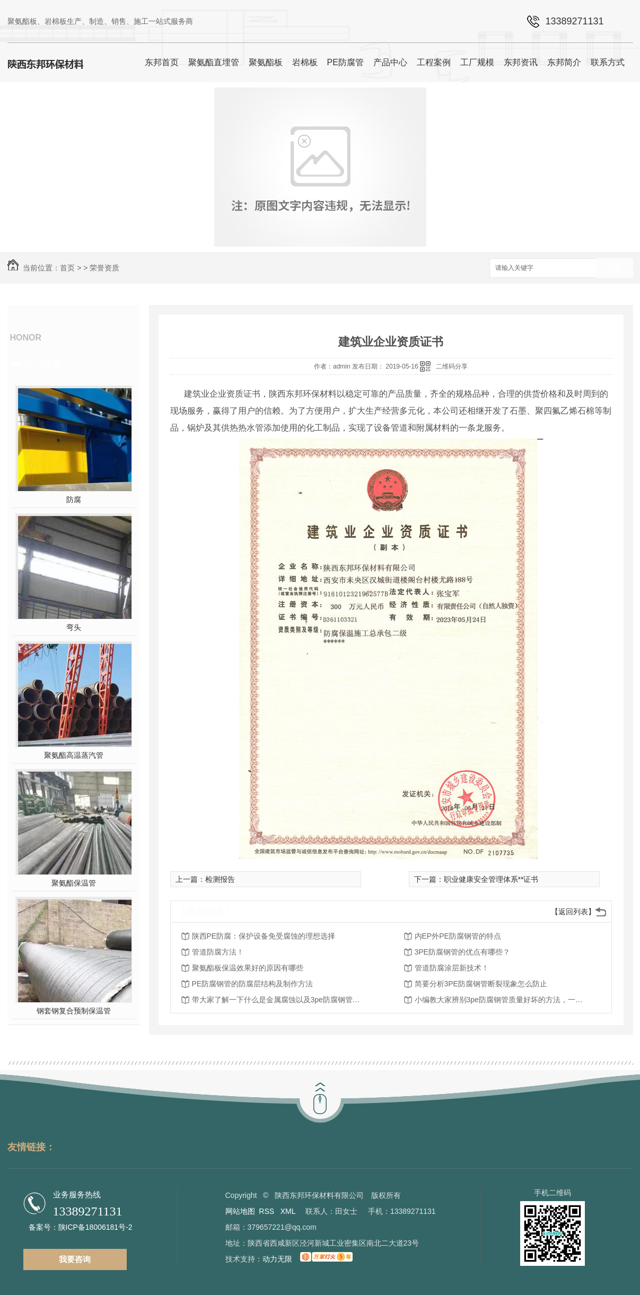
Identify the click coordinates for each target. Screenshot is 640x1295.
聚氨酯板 (266, 62)
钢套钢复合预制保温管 (74, 1011)
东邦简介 (564, 62)
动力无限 (277, 1259)
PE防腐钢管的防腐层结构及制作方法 (252, 983)
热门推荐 (42, 363)
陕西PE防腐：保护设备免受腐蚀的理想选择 (264, 936)
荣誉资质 (104, 268)
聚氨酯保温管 (73, 883)
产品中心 (390, 62)
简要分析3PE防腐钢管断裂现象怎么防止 (481, 983)
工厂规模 (477, 62)
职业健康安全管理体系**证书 (491, 879)
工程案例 (434, 62)
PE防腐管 (345, 62)
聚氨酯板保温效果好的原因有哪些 (247, 968)
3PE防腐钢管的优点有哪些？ (462, 952)
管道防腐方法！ (218, 952)
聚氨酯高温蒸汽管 (73, 755)
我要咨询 (75, 1259)
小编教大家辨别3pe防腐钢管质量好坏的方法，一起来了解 (499, 999)
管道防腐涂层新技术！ (452, 968)
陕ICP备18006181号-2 (95, 1227)
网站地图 (240, 1211)
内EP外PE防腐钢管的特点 (458, 936)
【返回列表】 (573, 911)
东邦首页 (162, 62)
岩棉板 (305, 62)
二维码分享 (452, 366)
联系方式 (608, 62)
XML (288, 1211)
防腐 (73, 499)
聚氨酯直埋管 (213, 62)
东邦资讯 (521, 62)
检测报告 (220, 879)
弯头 (73, 627)
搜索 (614, 268)
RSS (267, 1211)
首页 (67, 268)
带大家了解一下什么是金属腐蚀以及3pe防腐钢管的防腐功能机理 (277, 999)
